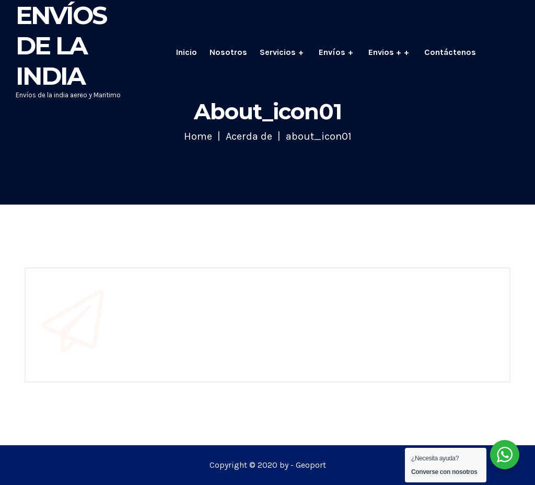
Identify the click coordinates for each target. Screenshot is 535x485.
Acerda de (249, 136)
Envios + (384, 52)
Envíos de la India (61, 45)
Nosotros (228, 52)
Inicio (186, 52)
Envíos (332, 52)
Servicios (278, 52)
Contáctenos (450, 52)
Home (198, 136)
